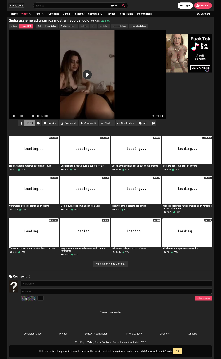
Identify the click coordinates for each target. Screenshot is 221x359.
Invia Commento (203, 298)
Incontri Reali (144, 13)
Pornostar (79, 13)
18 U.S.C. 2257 (134, 333)
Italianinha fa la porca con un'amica (129, 248)
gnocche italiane (119, 26)
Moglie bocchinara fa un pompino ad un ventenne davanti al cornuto (187, 207)
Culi (39, 26)
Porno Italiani (126, 13)
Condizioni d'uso (33, 333)
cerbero (14, 26)
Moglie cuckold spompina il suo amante (80, 206)
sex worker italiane (138, 26)
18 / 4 (30, 123)
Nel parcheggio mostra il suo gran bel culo (30, 166)
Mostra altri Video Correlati (110, 263)
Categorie (53, 13)
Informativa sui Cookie (159, 351)
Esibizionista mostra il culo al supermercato (82, 166)
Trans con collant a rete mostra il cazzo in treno (32, 248)
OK (177, 351)
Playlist (111, 13)
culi (93, 26)
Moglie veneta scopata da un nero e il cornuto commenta (82, 249)
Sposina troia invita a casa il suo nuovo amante (135, 166)
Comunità (93, 13)
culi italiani (104, 26)
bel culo (84, 26)
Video (24, 13)
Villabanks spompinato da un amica (180, 248)
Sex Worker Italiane (68, 26)
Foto (38, 13)
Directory (165, 333)
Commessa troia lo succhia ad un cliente (29, 206)
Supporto (192, 333)
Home (14, 13)
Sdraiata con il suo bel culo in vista (180, 166)
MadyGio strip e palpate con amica (129, 206)
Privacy (63, 333)
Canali (66, 13)
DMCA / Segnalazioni (96, 333)
